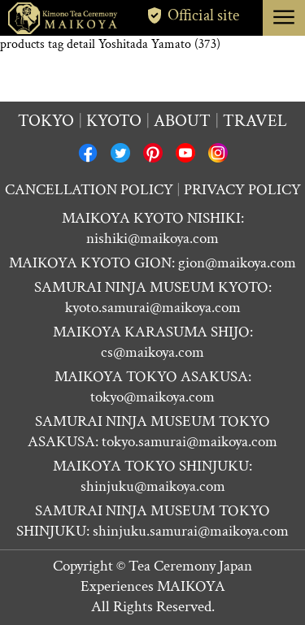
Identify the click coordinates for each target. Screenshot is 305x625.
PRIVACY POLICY (242, 190)
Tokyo (46, 121)
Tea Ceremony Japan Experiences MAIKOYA (167, 576)
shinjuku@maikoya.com (153, 486)
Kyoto (114, 121)
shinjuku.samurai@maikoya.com (191, 531)
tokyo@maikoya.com (152, 397)
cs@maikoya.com (152, 352)
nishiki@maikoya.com (152, 238)
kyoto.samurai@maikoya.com (153, 307)
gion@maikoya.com (237, 263)
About (182, 121)
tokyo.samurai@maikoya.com (189, 442)
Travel (255, 121)
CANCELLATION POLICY (89, 190)
